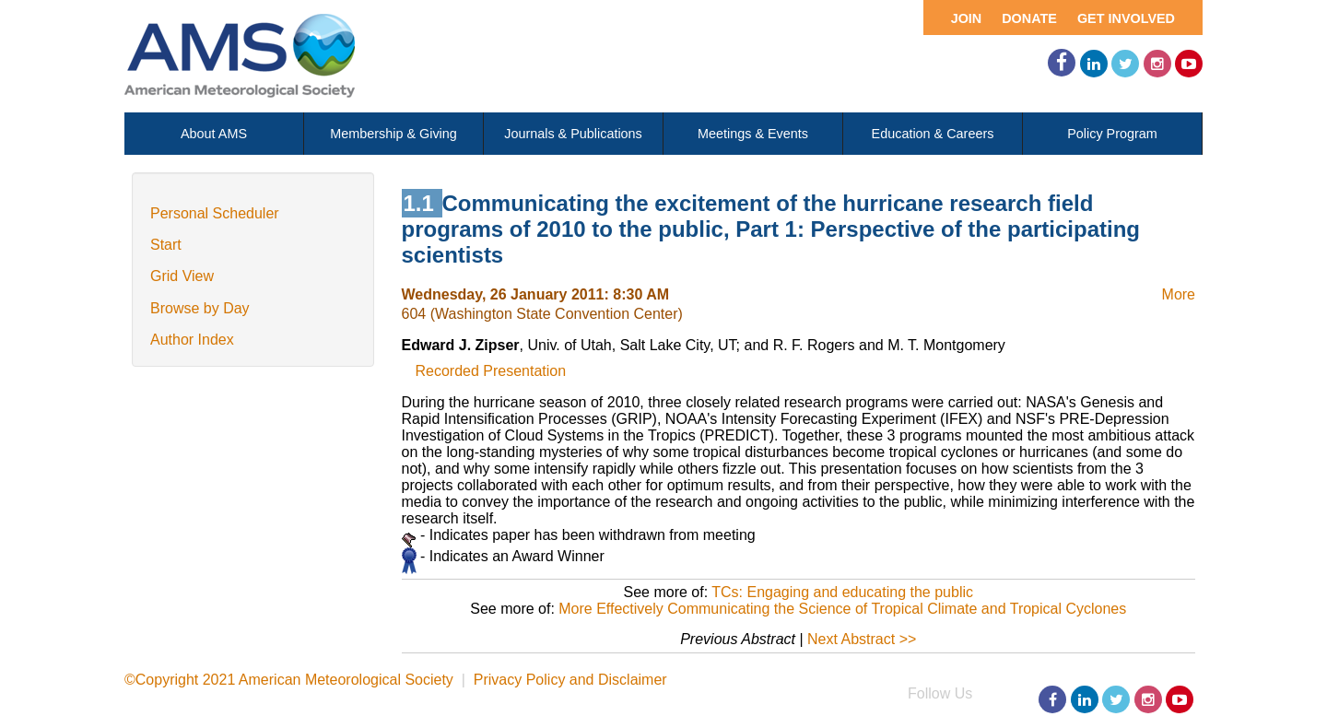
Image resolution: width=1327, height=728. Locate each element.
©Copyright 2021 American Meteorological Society (288, 679)
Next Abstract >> (861, 639)
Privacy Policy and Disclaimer (570, 679)
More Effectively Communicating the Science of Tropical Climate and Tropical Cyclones (842, 608)
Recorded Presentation (491, 371)
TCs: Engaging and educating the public (842, 592)
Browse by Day (200, 308)
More (1178, 294)
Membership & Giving (393, 133)
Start (166, 244)
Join (966, 18)
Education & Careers (933, 133)
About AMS (214, 133)
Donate (1029, 18)
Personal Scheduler (214, 213)
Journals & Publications (573, 133)
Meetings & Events (753, 133)
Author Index (192, 339)
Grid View (182, 276)
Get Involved (1126, 18)
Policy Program (1112, 133)
